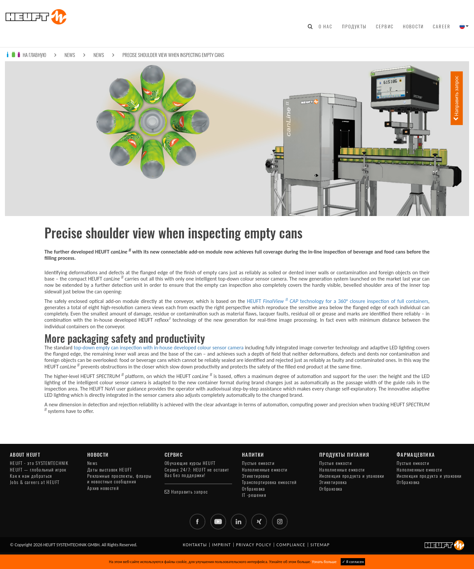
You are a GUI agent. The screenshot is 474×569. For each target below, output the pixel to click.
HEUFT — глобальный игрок (38, 470)
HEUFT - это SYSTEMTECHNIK (39, 463)
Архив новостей (103, 488)
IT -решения (254, 495)
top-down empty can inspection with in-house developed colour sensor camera (159, 347)
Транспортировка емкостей (269, 482)
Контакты (195, 545)
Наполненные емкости (265, 470)
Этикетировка (256, 476)
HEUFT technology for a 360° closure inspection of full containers (337, 301)
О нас (326, 26)
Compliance (290, 545)
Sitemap (320, 545)
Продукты (354, 26)
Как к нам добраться (31, 476)
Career (441, 26)
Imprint (221, 545)
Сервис (385, 26)
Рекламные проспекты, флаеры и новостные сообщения (119, 479)
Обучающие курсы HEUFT (190, 463)
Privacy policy (254, 545)
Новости (413, 26)
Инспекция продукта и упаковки (351, 476)
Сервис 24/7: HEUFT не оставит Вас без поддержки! (197, 472)
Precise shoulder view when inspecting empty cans (173, 54)
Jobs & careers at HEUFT (34, 482)
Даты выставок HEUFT (109, 470)
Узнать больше (324, 561)
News (70, 54)
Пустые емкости (258, 463)
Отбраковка (253, 489)
